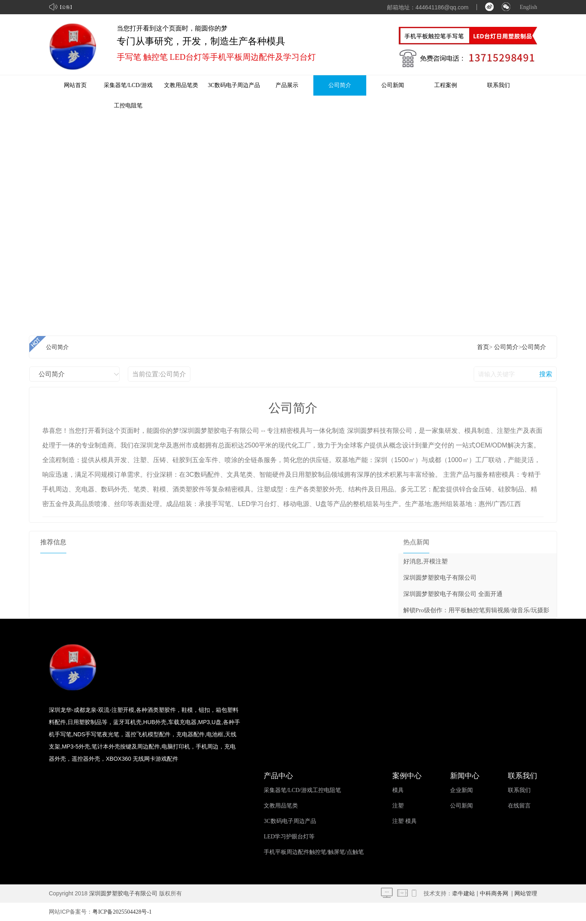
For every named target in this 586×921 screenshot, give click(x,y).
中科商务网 (494, 893)
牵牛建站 (463, 893)
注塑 (398, 806)
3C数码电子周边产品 (234, 85)
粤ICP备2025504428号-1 (121, 912)
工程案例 (445, 85)
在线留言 (519, 806)
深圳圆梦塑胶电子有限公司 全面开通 (453, 594)
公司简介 (339, 85)
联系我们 (498, 85)
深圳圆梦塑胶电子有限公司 (440, 577)
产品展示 (287, 85)
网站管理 (525, 893)
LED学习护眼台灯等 (289, 837)
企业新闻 (461, 790)
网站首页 (75, 85)
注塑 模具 (404, 821)
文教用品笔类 (181, 85)
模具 (398, 790)
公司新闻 (392, 85)
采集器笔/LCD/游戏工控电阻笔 (302, 790)
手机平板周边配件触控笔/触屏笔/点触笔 (314, 852)
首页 (483, 347)
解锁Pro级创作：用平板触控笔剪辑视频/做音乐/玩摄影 (476, 610)
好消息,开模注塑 (425, 561)
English (528, 7)
